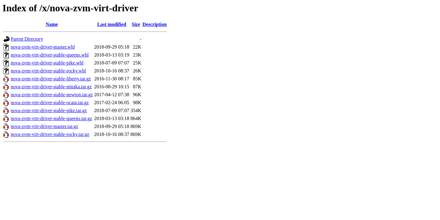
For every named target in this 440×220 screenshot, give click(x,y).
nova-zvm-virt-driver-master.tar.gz (44, 126)
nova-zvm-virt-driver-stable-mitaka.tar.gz (51, 86)
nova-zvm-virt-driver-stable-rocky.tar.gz (50, 134)
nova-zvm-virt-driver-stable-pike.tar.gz (49, 110)
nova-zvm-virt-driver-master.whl (43, 47)
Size (136, 24)
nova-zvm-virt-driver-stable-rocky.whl (48, 70)
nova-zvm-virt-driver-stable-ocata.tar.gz (50, 102)
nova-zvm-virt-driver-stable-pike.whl (47, 62)
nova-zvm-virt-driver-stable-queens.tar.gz (51, 118)
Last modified (111, 24)
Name (52, 24)
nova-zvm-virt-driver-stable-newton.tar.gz (52, 94)
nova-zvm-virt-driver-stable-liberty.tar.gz (51, 78)
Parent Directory (27, 39)
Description (155, 24)
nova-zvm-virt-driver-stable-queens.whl (50, 54)
